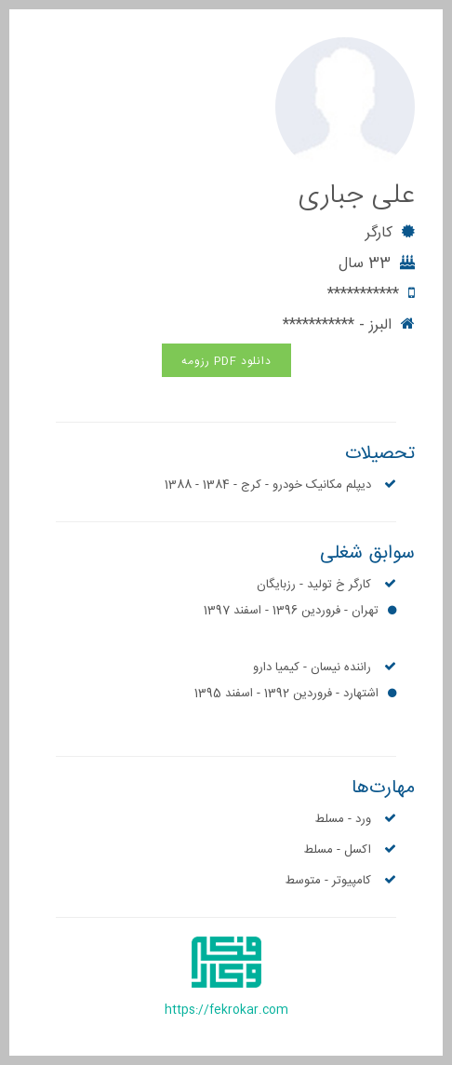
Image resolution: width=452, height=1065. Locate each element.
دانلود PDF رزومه (226, 361)
